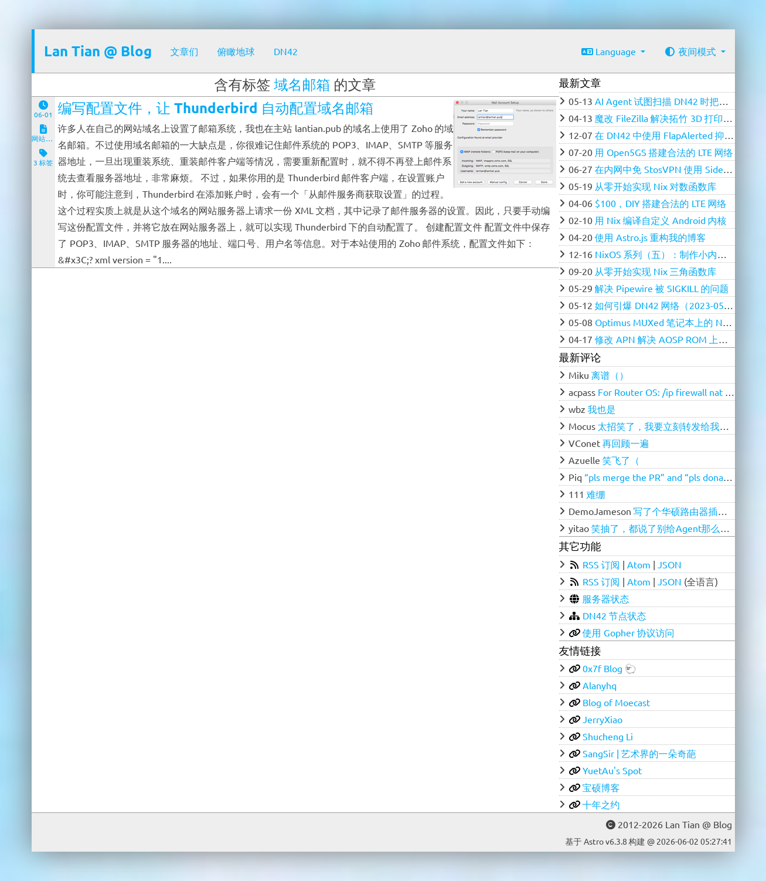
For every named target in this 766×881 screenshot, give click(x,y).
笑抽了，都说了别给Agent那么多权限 (669, 528)
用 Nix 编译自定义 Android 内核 (661, 220)
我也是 (602, 409)
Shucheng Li (608, 736)
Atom (639, 564)
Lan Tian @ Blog (98, 51)
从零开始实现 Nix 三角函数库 (656, 271)
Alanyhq (600, 685)
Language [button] (609, 51)
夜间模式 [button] (691, 51)
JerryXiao (602, 719)
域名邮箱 (302, 84)
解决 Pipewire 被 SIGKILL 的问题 (662, 288)
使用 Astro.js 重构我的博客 (650, 237)
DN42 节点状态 (614, 615)
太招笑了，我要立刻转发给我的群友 (673, 426)
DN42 (286, 51)
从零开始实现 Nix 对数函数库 (656, 186)
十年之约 (601, 804)
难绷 (596, 494)
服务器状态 (606, 598)
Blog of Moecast (616, 702)
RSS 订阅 (601, 564)
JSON (670, 564)
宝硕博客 (601, 787)
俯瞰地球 (236, 51)
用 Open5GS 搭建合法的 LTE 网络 (664, 152)
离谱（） (610, 375)
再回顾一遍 (625, 443)
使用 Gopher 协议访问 (629, 632)
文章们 (185, 51)
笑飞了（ (621, 460)
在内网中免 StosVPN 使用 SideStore (670, 169)
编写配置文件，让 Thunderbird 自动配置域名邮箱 (216, 108)
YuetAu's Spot (612, 770)
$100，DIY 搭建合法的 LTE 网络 (661, 203)
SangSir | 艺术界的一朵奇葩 (639, 753)
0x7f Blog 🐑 (609, 668)
